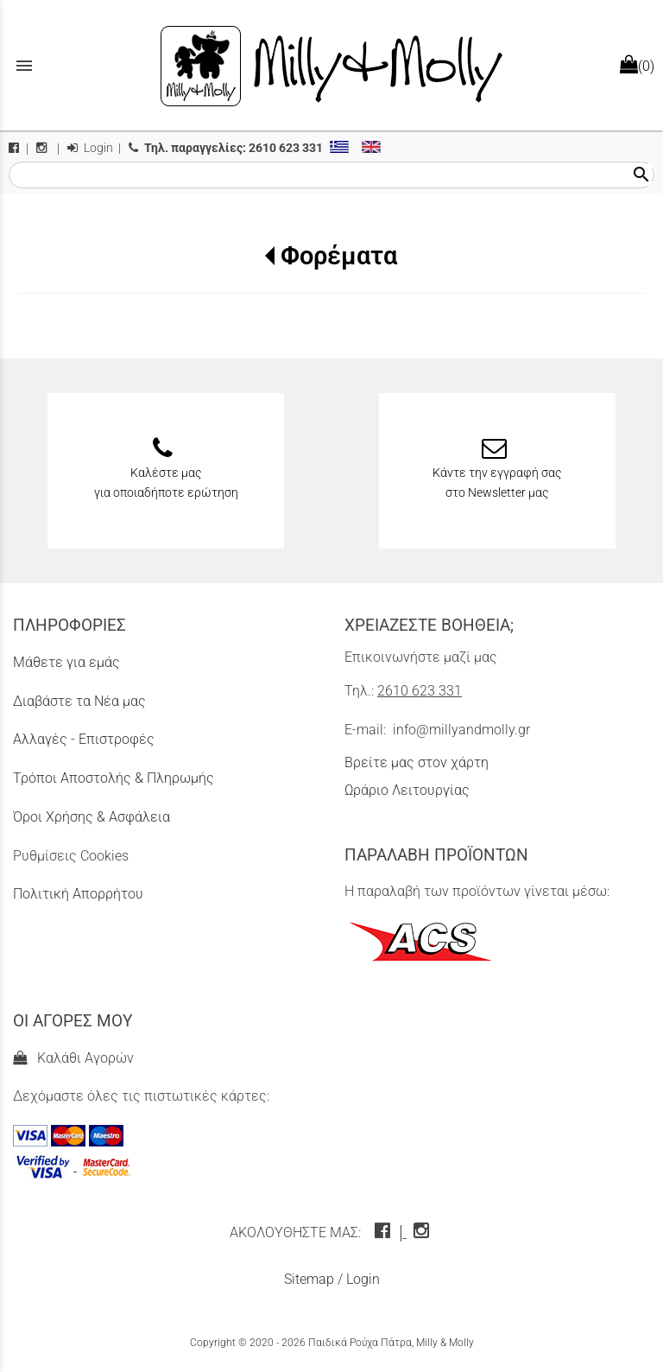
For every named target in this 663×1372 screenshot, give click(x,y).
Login (90, 148)
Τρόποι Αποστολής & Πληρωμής (113, 778)
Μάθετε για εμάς (66, 662)
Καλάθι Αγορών (73, 1058)
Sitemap (309, 1279)
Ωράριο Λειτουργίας (407, 790)
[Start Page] (331, 65)
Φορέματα (339, 255)
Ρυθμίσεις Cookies (71, 856)
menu (24, 65)
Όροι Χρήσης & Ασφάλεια (91, 817)
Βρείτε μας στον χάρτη (416, 762)
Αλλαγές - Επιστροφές (84, 739)
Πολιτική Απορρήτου (78, 894)
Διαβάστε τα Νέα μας (79, 701)
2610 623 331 (419, 691)
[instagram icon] (423, 1232)
